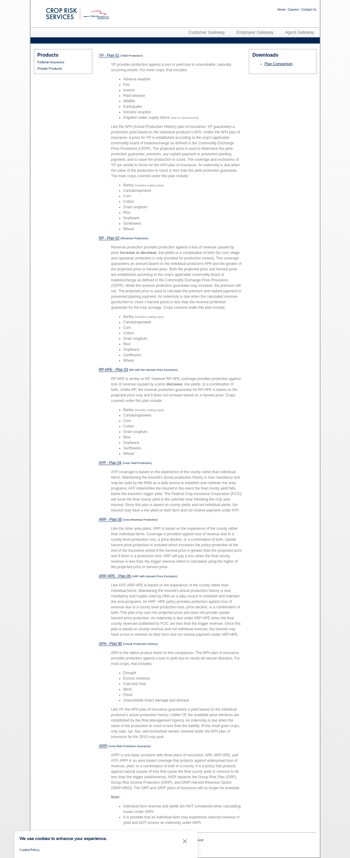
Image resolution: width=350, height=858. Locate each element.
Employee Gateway (254, 32)
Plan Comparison (279, 64)
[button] (185, 842)
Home (281, 9)
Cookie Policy (29, 849)
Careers (293, 9)
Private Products (49, 68)
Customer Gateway (207, 32)
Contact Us (308, 9)
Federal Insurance (51, 62)
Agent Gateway (299, 32)
